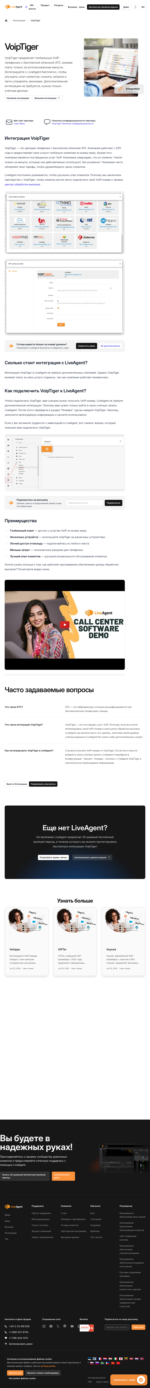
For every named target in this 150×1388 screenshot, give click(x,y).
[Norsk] (142, 1358)
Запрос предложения (42, 1237)
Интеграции (19, 20)
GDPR (89, 1382)
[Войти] (135, 7)
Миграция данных (41, 1219)
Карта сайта (102, 1382)
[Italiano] (115, 1358)
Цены (7, 1221)
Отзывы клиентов (70, 1225)
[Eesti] (89, 1358)
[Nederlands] (136, 1358)
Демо (126, 7)
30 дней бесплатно (110, 346)
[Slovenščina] (97, 1363)
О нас (64, 1213)
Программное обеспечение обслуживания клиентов (132, 1226)
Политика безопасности (93, 1377)
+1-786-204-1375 (18, 1338)
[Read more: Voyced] (123, 941)
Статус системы (40, 1225)
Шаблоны (94, 1231)
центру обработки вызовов (22, 184)
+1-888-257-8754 (18, 1332)
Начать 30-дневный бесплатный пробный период (24, 1176)
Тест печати (96, 1237)
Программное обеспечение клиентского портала (130, 1286)
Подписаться (113, 503)
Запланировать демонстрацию (92, 857)
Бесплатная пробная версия (103, 7)
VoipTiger (35, 20)
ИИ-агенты (32, 7)
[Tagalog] (107, 1363)
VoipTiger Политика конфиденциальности (72, 123)
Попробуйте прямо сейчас (53, 857)
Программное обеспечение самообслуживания (129, 1249)
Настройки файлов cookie (22, 1378)
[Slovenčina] (92, 1363)
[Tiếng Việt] (113, 1363)
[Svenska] (102, 1363)
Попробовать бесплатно (43, 784)
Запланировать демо (62, 1176)
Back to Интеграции (17, 784)
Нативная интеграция (18, 98)
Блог (92, 1213)
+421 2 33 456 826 (19, 1326)
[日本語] (121, 1358)
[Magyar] (110, 1358)
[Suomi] (94, 1358)
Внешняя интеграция (47, 98)
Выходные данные (70, 1237)
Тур (6, 1239)
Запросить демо (86, 346)
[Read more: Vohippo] (26, 941)
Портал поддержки (41, 1213)
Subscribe (138, 1327)
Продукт (46, 5)
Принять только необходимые (43, 1373)
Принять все (15, 1373)
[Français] (100, 1358)
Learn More (19, 123)
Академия (95, 1225)
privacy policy (48, 1366)
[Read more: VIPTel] (75, 941)
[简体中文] (118, 1363)
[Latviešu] (131, 1358)
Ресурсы (60, 5)
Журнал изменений (41, 1231)
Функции (9, 1227)
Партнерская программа (73, 1231)
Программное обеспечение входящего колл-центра (132, 1263)
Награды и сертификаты (73, 1219)
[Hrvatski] (105, 1358)
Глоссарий (95, 1219)
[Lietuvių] (126, 1358)
